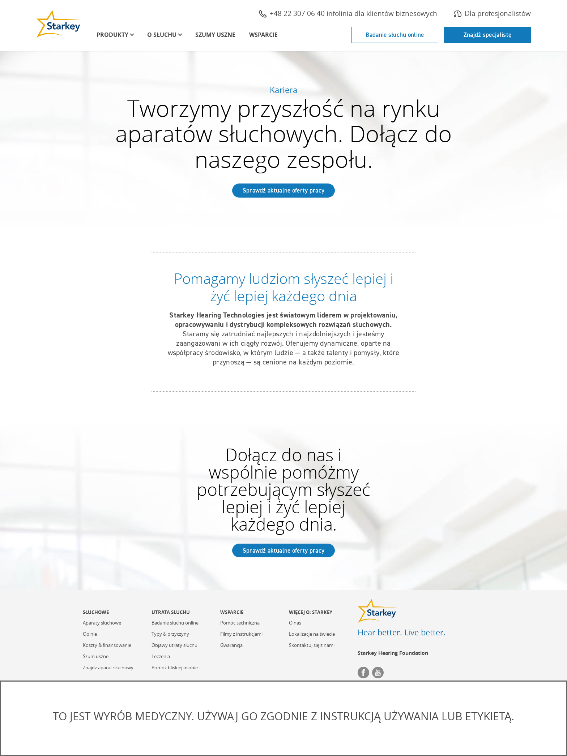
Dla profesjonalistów (492, 13)
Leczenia (161, 657)
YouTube (378, 672)
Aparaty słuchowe (102, 623)
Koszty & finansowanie (107, 645)
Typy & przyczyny (170, 634)
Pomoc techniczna (240, 623)
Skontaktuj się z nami (311, 645)
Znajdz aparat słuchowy (108, 668)
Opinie (90, 634)
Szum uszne (95, 657)
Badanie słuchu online (395, 35)
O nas (295, 623)
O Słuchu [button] (161, 35)
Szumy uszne (215, 35)
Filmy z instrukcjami (241, 634)
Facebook (363, 672)
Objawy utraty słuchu (174, 645)
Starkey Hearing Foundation (393, 652)
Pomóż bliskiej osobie (175, 668)
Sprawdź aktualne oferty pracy (284, 190)
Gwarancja (231, 645)
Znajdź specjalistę (487, 35)
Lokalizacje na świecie (312, 634)
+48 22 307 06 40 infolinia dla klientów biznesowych (348, 13)
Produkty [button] (112, 35)
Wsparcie (263, 35)
